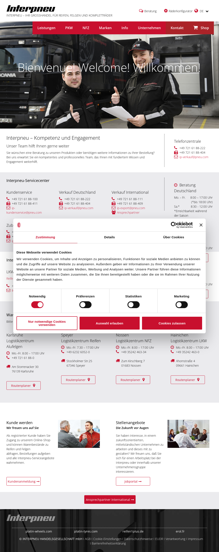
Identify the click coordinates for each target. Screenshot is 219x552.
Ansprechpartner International (110, 500)
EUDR (159, 539)
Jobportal (133, 481)
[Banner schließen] (201, 225)
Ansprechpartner (125, 212)
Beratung (150, 11)
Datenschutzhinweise (138, 539)
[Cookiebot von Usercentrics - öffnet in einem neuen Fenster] (174, 225)
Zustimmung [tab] (45, 237)
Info (124, 28)
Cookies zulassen (172, 323)
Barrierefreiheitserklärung (109, 543)
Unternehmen (149, 28)
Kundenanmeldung (24, 481)
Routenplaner (23, 386)
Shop (201, 27)
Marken (105, 28)
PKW (69, 28)
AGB (88, 539)
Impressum (195, 539)
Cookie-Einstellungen (107, 539)
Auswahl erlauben (109, 323)
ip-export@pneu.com (128, 208)
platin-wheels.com (39, 531)
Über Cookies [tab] (173, 237)
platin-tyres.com (86, 531)
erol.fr (180, 531)
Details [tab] (109, 237)
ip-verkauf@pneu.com (191, 157)
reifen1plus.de (133, 531)
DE (201, 11)
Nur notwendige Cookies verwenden (47, 323)
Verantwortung (175, 539)
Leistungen (46, 28)
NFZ (86, 28)
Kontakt (177, 28)
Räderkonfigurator (180, 11)
